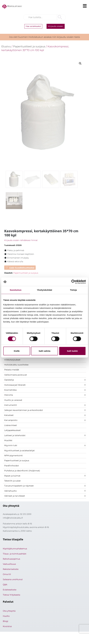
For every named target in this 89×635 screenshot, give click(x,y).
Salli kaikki (72, 351)
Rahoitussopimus (11, 559)
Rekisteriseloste (10, 569)
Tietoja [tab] (73, 290)
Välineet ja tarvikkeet (14, 496)
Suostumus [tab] (16, 290)
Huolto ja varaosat (13, 400)
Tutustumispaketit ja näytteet (19, 486)
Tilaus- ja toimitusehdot (14, 554)
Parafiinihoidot (11, 466)
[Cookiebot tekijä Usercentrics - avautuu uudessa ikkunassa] (73, 282)
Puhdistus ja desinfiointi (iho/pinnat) (22, 471)
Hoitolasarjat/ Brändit (15, 385)
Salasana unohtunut (13, 580)
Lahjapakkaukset (12, 430)
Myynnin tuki (10, 446)
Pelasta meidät (11, 370)
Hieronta (8, 395)
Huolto (6, 616)
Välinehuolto (10, 491)
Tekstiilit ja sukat (12, 481)
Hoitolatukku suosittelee (16, 365)
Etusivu (6, 46)
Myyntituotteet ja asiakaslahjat (19, 451)
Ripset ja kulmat (12, 476)
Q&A (5, 585)
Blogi (5, 621)
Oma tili (7, 574)
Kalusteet (9, 415)
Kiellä (17, 351)
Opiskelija (9, 380)
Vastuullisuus (9, 564)
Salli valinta (44, 351)
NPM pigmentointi (13, 456)
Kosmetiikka (10, 390)
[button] (80, 63)
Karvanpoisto (10, 420)
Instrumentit (10, 405)
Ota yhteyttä (9, 611)
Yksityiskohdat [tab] (44, 290)
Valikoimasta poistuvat (15, 375)
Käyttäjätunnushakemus (15, 549)
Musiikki (8, 441)
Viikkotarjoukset (12, 360)
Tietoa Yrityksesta (11, 595)
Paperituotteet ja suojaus (16, 461)
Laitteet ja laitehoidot (14, 435)
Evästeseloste (9, 590)
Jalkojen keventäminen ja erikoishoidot (23, 410)
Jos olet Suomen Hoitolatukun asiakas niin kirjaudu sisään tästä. (44, 37)
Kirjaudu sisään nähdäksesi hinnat (21, 241)
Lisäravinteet (10, 425)
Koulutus (7, 626)
